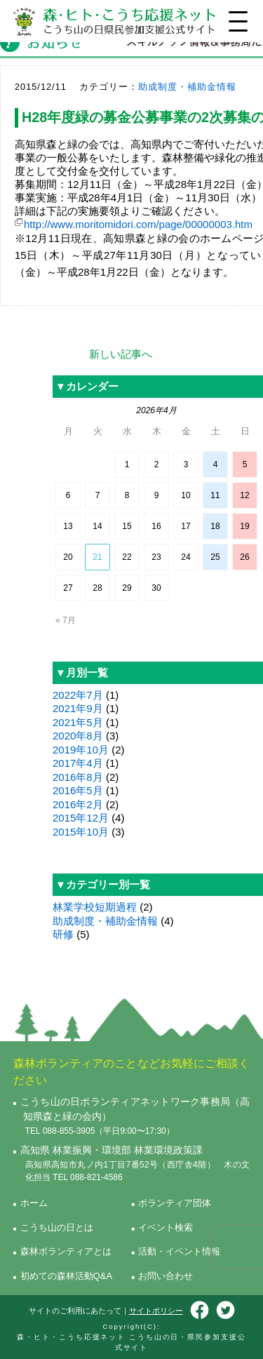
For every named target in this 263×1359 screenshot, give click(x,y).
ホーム (34, 1203)
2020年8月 (78, 736)
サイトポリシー (156, 1310)
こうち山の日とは (56, 1227)
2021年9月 (78, 708)
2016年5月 (78, 790)
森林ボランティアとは (66, 1251)
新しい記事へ (120, 354)
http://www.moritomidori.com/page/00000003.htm (138, 224)
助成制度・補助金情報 (187, 86)
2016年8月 (78, 777)
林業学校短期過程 (95, 907)
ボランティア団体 (174, 1203)
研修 (63, 934)
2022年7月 (78, 695)
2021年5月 (78, 722)
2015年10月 (81, 832)
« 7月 (65, 620)
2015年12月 (81, 818)
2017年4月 (78, 763)
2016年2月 (78, 804)
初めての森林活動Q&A (66, 1276)
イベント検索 (165, 1227)
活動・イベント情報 (179, 1251)
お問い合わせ (165, 1276)
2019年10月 (81, 750)
